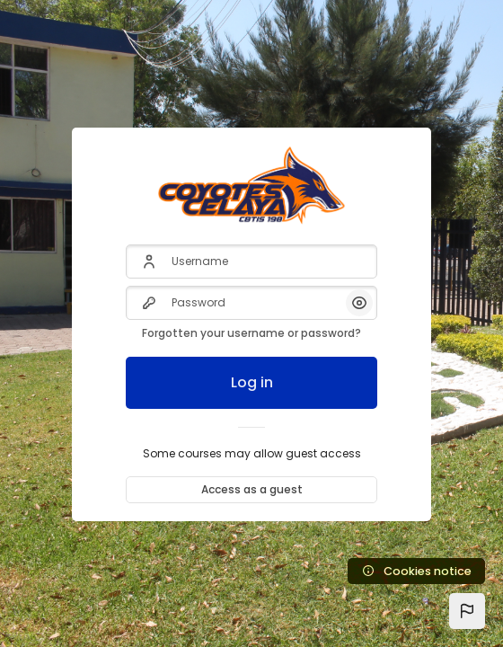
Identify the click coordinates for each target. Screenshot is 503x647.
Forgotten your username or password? (251, 333)
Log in (252, 382)
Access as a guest (252, 489)
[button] (467, 611)
